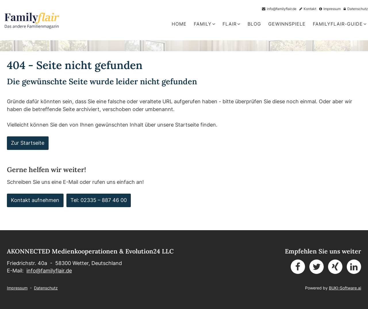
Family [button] (204, 24)
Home (179, 24)
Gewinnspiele (287, 24)
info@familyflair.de (49, 271)
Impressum (17, 287)
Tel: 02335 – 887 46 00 (98, 200)
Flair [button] (231, 24)
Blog (254, 24)
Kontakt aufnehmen (35, 200)
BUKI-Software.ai (345, 287)
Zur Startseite (27, 143)
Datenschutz (46, 287)
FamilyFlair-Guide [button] (340, 24)
